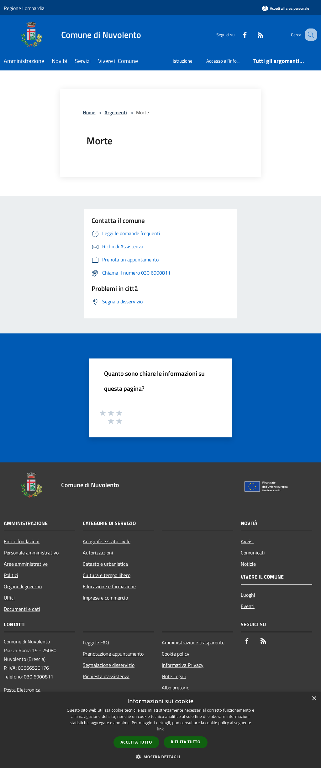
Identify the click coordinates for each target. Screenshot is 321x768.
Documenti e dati (22, 609)
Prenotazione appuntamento (113, 653)
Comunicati (253, 552)
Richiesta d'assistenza (106, 676)
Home (89, 112)
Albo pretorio (175, 687)
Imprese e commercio (105, 597)
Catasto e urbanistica (105, 564)
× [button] (314, 698)
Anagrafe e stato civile (106, 541)
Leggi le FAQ (96, 642)
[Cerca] (309, 34)
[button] (160, 756)
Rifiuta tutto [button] (186, 742)
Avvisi (247, 541)
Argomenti (115, 112)
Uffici (9, 597)
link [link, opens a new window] (160, 729)
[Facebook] (238, 34)
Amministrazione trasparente (193, 642)
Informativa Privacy (182, 665)
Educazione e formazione (109, 586)
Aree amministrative (26, 564)
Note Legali (174, 676)
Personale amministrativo (31, 552)
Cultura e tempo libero (106, 575)
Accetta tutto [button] (136, 742)
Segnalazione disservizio (108, 665)
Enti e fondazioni (21, 541)
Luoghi (248, 595)
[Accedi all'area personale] (285, 8)
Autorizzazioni (98, 552)
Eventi (248, 606)
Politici (11, 575)
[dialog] (160, 730)
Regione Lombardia (24, 8)
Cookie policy (175, 653)
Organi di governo (23, 586)
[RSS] (254, 34)
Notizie (248, 564)
